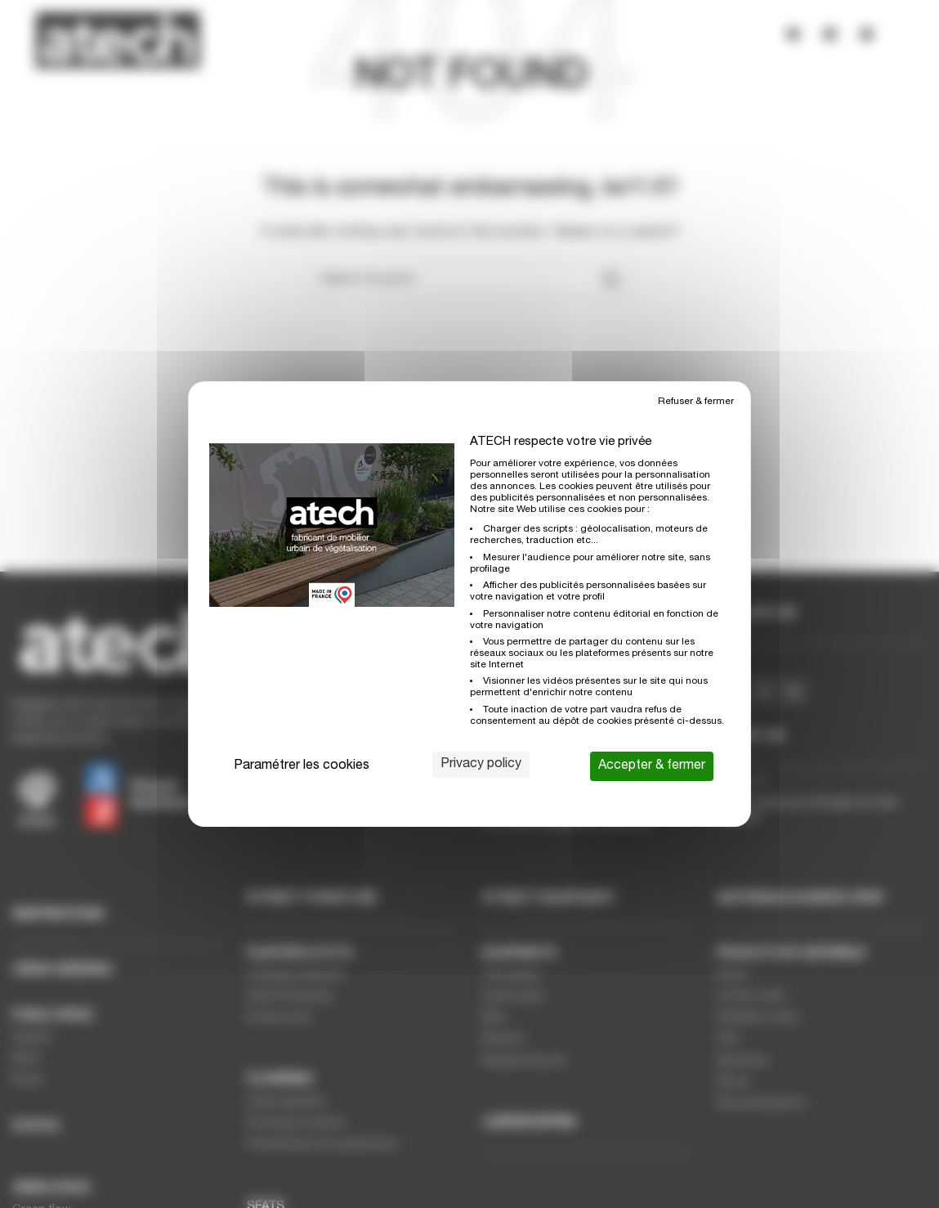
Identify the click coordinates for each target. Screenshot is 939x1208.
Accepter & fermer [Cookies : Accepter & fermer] (651, 766)
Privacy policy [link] (480, 764)
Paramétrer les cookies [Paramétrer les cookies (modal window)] (301, 766)
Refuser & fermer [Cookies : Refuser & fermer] (696, 401)
